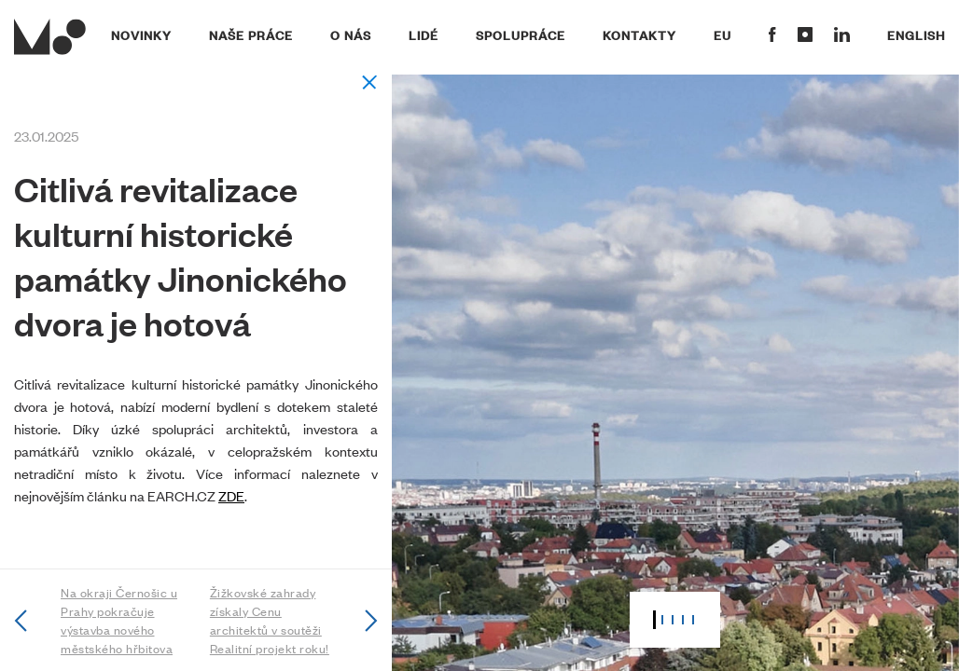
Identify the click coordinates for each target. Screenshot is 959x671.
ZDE (231, 495)
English (916, 34)
